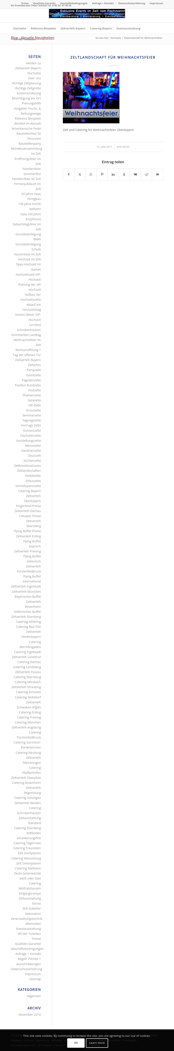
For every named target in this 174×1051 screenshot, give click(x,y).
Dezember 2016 (29, 1014)
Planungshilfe (31, 103)
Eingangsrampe (30, 893)
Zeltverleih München (26, 591)
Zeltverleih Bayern (28, 360)
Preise (25, 3)
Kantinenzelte (31, 450)
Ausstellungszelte (28, 440)
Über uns (34, 78)
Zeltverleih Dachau (27, 511)
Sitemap (35, 979)
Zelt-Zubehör (31, 908)
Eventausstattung (28, 929)
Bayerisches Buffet (28, 596)
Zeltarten (34, 365)
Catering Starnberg (27, 828)
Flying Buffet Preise (27, 531)
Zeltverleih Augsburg (26, 727)
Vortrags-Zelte (31, 425)
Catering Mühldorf (28, 697)
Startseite (34, 73)
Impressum (156, 3)
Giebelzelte (33, 476)
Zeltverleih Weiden (28, 803)
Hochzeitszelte (30, 435)
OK (76, 1043)
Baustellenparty (29, 143)
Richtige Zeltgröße (28, 88)
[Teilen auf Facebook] (68, 174)
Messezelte (33, 445)
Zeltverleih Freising (27, 551)
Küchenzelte (32, 460)
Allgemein (34, 996)
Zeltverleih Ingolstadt (26, 586)
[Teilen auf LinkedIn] (113, 174)
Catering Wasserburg (26, 858)
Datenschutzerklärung (131, 3)
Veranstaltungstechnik (26, 919)
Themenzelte (32, 395)
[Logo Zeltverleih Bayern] (87, 16)
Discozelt (34, 455)
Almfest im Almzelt (27, 123)
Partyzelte (34, 370)
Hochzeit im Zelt (29, 259)
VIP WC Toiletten (29, 934)
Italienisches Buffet (27, 612)
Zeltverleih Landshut (26, 657)
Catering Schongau (27, 798)
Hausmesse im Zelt (27, 254)
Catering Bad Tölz (28, 627)
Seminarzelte (31, 415)
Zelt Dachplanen (29, 853)
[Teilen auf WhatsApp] (90, 174)
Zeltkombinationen (27, 466)
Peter (126, 146)
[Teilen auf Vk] (135, 174)
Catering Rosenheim (26, 783)
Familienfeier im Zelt (26, 179)
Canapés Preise (30, 516)
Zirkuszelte (33, 481)
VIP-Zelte (34, 405)
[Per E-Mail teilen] (157, 174)
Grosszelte (33, 410)
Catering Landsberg (27, 667)
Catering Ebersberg (27, 677)
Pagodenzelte (31, 380)
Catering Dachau (29, 662)
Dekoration (33, 914)
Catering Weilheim (28, 868)
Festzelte (34, 390)
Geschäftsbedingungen (74, 3)
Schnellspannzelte (28, 486)
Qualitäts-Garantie (44, 3)
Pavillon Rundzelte (28, 385)
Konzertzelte (32, 430)
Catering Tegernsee (27, 843)
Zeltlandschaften (29, 471)
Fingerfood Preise (28, 506)
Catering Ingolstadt (27, 652)
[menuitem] (25, 3)
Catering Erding (30, 712)
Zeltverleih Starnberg (26, 617)
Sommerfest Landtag (26, 335)
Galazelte (34, 400)
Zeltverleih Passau (28, 672)
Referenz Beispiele (28, 118)
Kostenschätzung (29, 93)
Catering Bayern (29, 491)
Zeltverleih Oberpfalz (26, 778)
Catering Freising (29, 717)
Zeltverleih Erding (28, 536)
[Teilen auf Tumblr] (124, 174)
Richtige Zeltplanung (26, 83)
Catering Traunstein (27, 848)
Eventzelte (33, 375)
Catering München (28, 722)
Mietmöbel (33, 924)
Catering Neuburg (28, 752)
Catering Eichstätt (28, 692)
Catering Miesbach (28, 682)
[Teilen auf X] (79, 174)
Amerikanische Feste (26, 128)
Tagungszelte (31, 420)
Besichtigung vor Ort (26, 98)
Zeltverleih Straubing (26, 687)
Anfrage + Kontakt (103, 3)
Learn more (97, 1043)
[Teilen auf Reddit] (146, 174)
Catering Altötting (28, 622)
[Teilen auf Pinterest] (102, 174)
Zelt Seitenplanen (28, 863)
